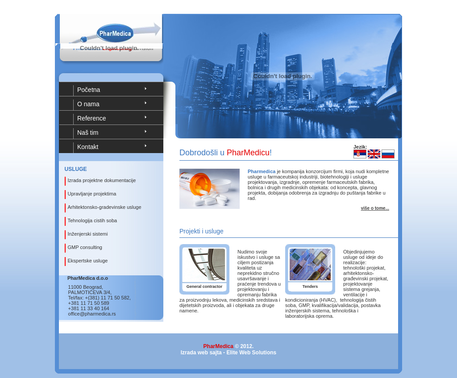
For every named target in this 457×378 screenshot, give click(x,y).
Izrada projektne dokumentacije (102, 180)
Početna (88, 89)
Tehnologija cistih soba (92, 220)
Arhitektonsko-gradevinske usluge (104, 207)
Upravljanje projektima (92, 193)
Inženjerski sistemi (88, 234)
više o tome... (375, 208)
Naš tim (87, 132)
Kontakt (87, 146)
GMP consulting (85, 247)
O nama (88, 104)
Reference (91, 118)
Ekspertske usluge (88, 260)
